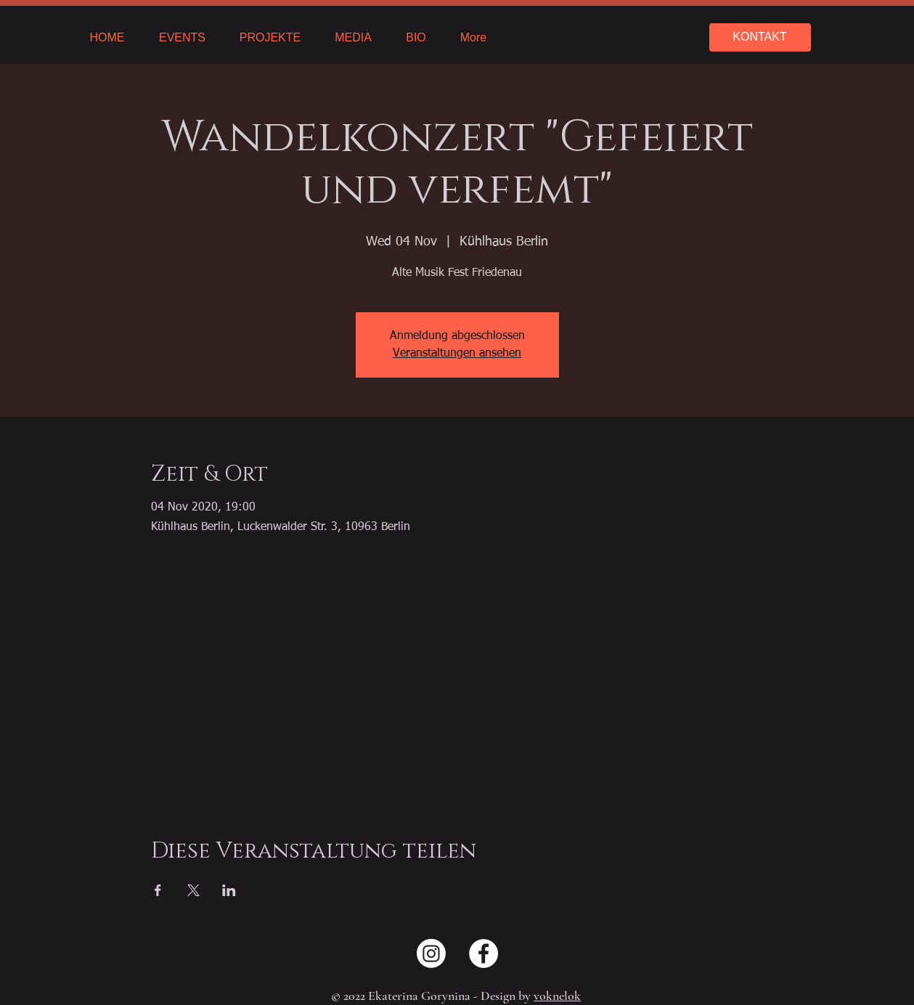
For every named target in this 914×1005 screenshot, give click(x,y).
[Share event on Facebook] (158, 890)
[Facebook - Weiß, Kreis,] (483, 953)
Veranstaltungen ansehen (457, 353)
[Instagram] (431, 953)
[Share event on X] (193, 890)
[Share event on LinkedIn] (229, 890)
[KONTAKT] (760, 37)
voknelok (557, 996)
